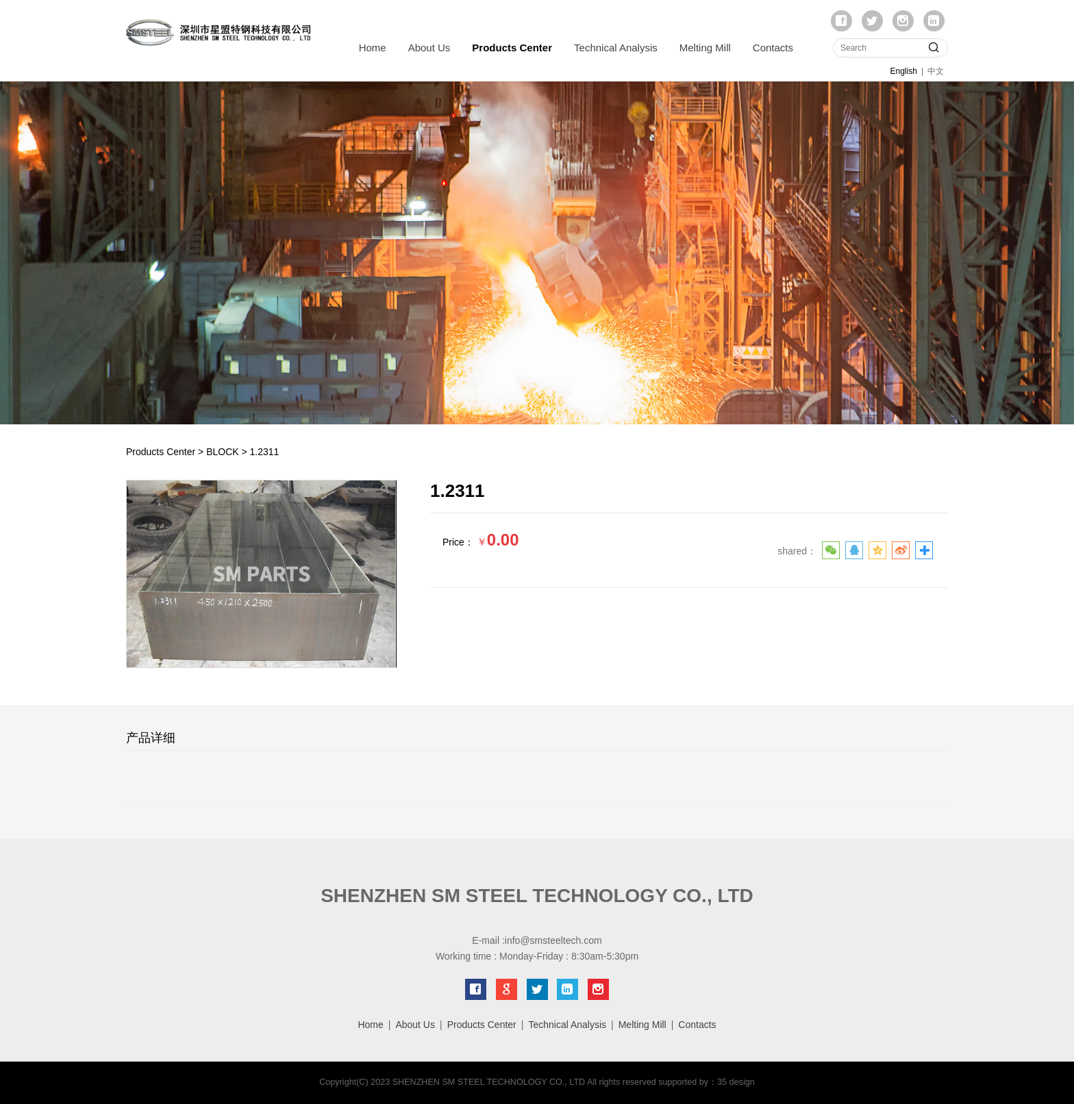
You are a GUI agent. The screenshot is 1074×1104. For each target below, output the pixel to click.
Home (372, 47)
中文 (935, 71)
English (903, 71)
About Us (429, 47)
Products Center (512, 47)
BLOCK (222, 451)
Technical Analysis (616, 47)
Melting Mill (705, 47)
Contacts (773, 47)
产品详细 (150, 738)
